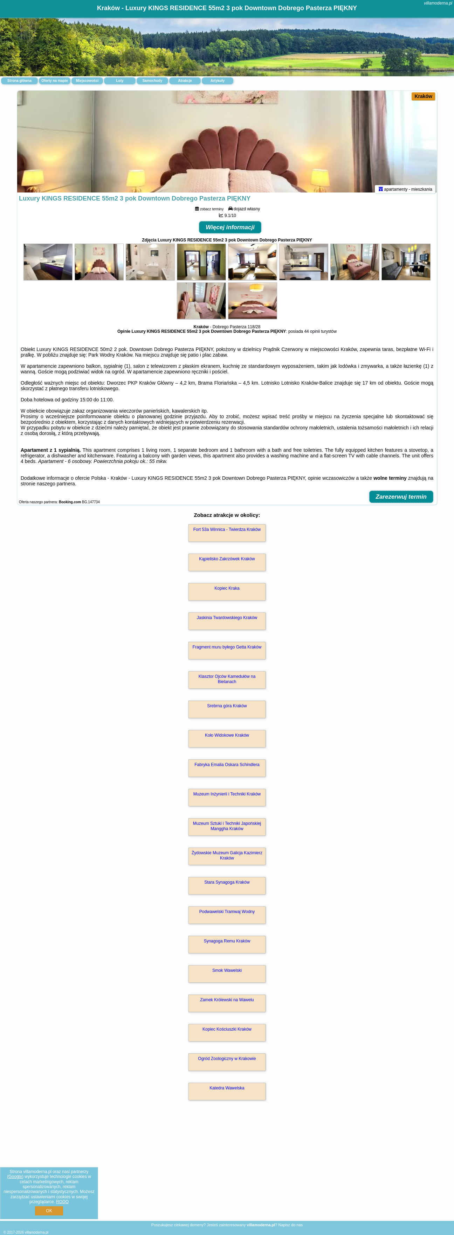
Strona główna (19, 81)
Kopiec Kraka (226, 591)
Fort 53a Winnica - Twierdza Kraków (227, 532)
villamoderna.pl (438, 3)
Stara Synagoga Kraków (226, 885)
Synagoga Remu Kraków (227, 944)
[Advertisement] (227, 1169)
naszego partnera (56, 487)
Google (15, 1176)
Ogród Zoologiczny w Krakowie (227, 1061)
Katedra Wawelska (227, 1091)
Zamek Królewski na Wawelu (227, 1003)
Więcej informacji (230, 230)
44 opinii (312, 334)
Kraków (423, 96)
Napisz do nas (290, 1225)
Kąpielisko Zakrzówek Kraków (227, 562)
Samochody (153, 81)
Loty (119, 81)
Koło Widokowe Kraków (227, 738)
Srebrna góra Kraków (227, 709)
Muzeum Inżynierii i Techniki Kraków (227, 797)
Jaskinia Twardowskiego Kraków (227, 620)
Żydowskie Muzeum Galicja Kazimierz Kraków (227, 858)
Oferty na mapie (54, 81)
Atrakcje (185, 81)
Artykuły (218, 81)
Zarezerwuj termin (401, 500)
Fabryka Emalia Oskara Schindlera (226, 767)
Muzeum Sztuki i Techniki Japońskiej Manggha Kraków (227, 829)
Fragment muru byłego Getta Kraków (227, 650)
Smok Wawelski (227, 973)
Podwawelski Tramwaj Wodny (227, 914)
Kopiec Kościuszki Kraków (227, 1032)
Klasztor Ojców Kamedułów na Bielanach (227, 682)
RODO (62, 1201)
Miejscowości (87, 81)
